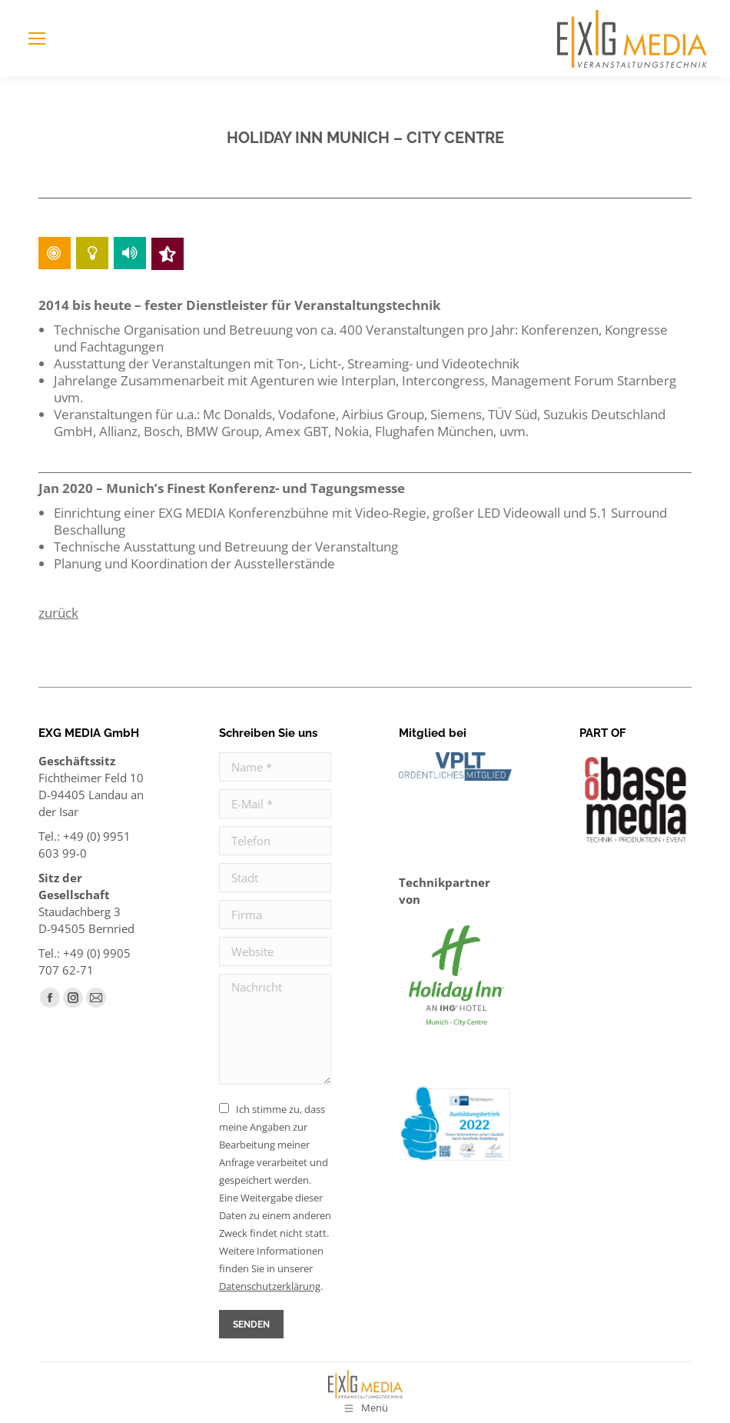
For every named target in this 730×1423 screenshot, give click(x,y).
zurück (58, 613)
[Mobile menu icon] (37, 38)
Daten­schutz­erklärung (269, 1286)
